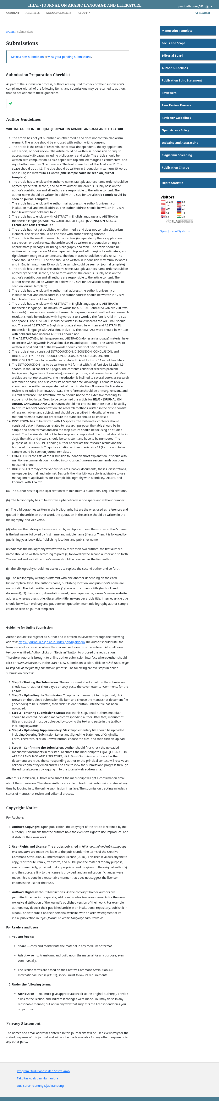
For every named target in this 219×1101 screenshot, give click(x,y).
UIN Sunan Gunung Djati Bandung (40, 1086)
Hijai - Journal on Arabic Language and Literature (85, 5)
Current (12, 13)
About (83, 13)
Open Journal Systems (175, 231)
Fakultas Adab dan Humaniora (37, 1078)
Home (10, 31)
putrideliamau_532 (194, 6)
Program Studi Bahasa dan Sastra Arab (43, 1071)
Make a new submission (27, 57)
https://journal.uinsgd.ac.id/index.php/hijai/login (51, 642)
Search (203, 13)
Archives (33, 13)
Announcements (58, 13)
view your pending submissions (69, 57)
